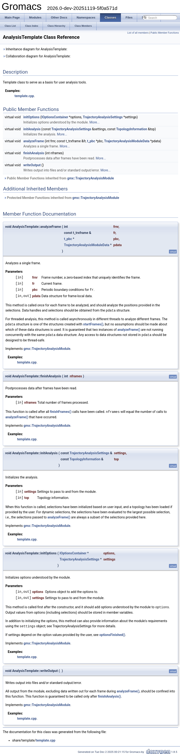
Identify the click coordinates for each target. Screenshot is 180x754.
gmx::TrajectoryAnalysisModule (90, 178)
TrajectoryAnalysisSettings (103, 117)
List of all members (138, 32)
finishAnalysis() (109, 695)
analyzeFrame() (128, 329)
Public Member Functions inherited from (59, 178)
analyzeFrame (33, 141)
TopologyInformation (131, 129)
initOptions (31, 117)
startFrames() (93, 324)
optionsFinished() (112, 633)
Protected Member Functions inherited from (61, 198)
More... (95, 122)
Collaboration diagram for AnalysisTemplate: (37, 56)
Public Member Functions (164, 32)
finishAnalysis (33, 153)
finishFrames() (60, 411)
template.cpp (24, 96)
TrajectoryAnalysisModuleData (126, 141)
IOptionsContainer (54, 117)
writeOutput (32, 165)
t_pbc (91, 141)
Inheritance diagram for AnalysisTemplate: (35, 49)
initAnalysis (32, 129)
